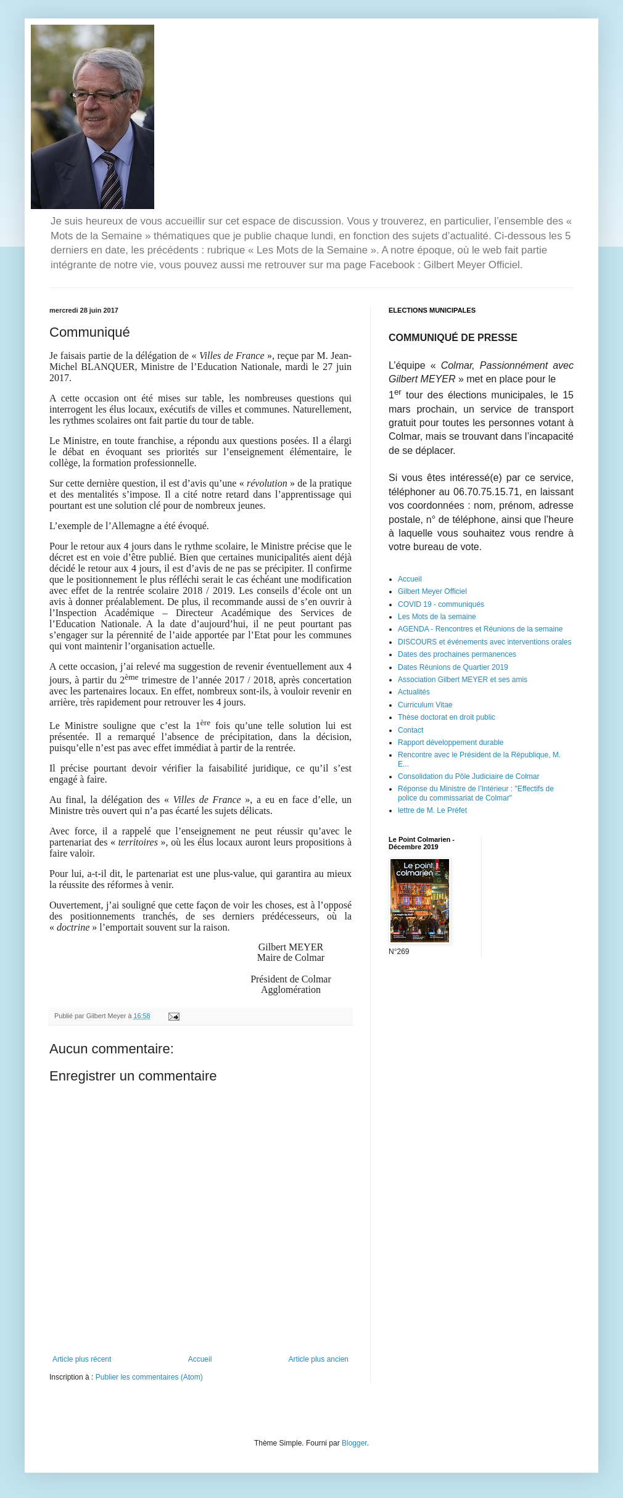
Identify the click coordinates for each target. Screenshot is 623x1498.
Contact (410, 730)
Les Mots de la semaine (437, 616)
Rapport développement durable (450, 742)
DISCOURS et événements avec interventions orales (484, 642)
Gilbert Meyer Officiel (432, 591)
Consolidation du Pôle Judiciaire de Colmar (468, 776)
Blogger (354, 1443)
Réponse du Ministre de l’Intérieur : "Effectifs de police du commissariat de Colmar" (476, 793)
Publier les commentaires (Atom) (149, 1377)
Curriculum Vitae (425, 705)
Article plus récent (81, 1359)
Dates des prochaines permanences (457, 654)
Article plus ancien (319, 1359)
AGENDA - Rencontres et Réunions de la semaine (480, 629)
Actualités (414, 692)
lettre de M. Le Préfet (432, 810)
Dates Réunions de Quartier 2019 (453, 667)
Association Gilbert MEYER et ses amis (462, 679)
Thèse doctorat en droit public (446, 717)
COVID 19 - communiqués (441, 604)
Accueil (200, 1359)
